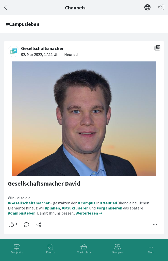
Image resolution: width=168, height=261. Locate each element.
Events (50, 252)
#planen (52, 207)
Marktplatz (84, 252)
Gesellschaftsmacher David (44, 183)
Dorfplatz (17, 252)
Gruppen (117, 252)
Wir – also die (19, 197)
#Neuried (108, 202)
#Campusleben (22, 213)
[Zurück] (6, 7)
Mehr (151, 252)
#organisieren (109, 207)
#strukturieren (75, 207)
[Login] (161, 7)
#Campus (86, 202)
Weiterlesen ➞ (89, 213)
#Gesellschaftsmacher (28, 202)
